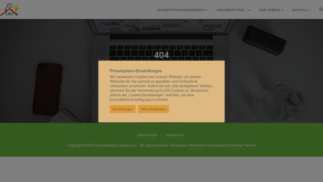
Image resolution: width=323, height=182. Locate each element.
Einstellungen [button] (122, 109)
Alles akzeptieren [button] (153, 109)
